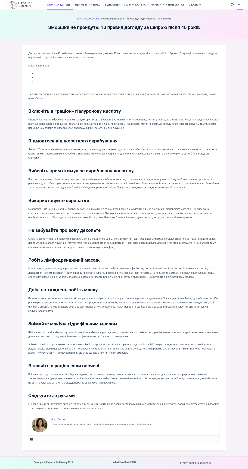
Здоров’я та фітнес (88, 5)
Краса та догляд (60, 5)
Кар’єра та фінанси (149, 5)
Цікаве (195, 5)
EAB (79, 19)
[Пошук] (232, 4)
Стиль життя (176, 5)
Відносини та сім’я (119, 5)
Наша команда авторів (124, 462)
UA (240, 5)
